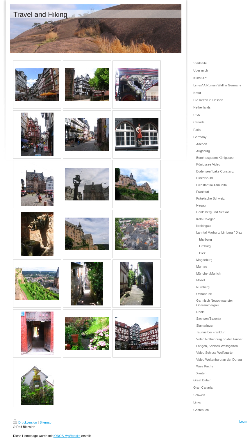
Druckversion (25, 422)
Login (243, 421)
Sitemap (45, 422)
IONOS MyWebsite (67, 436)
